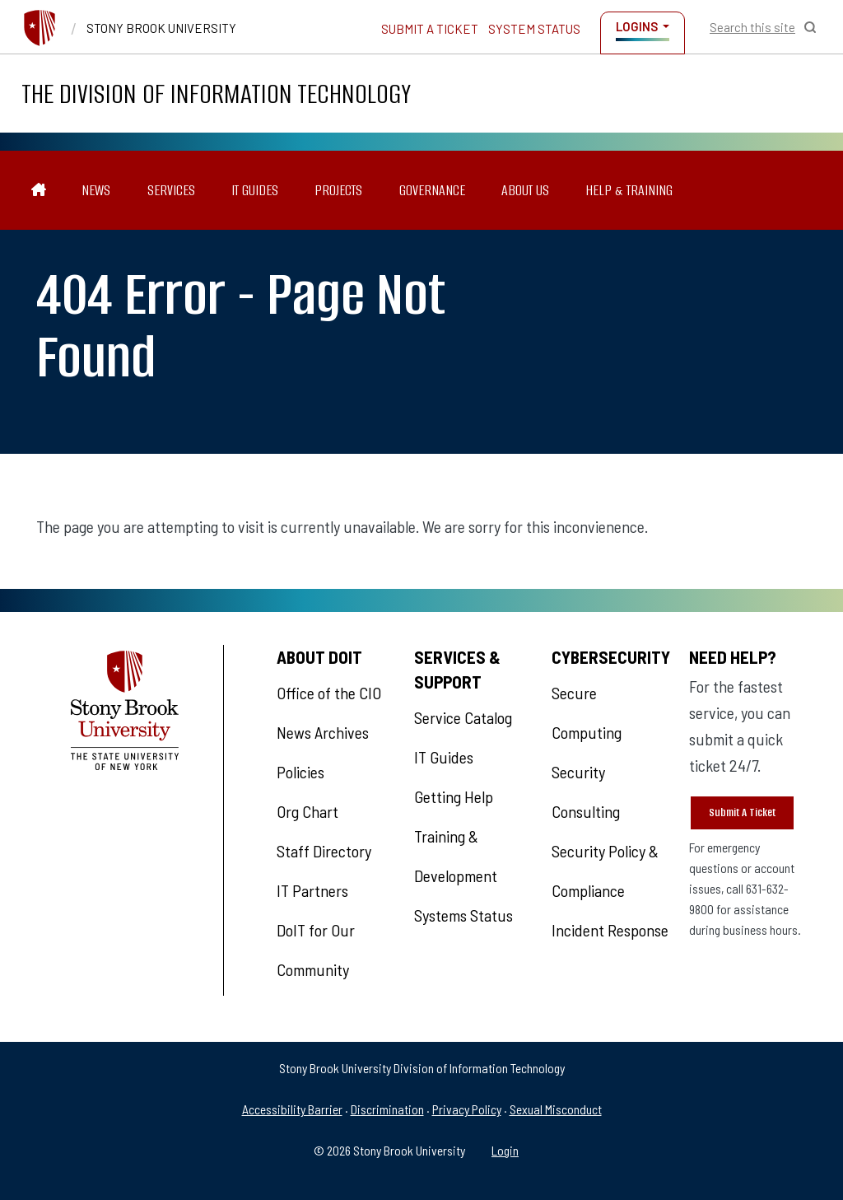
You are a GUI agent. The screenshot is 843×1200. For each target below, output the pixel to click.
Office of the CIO (329, 693)
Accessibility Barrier (292, 1109)
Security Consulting (586, 791)
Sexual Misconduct (556, 1109)
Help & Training (629, 190)
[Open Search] (763, 27)
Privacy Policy (466, 1109)
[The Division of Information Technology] (39, 190)
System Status (534, 28)
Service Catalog (463, 717)
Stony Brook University (161, 28)
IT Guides (254, 190)
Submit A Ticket (742, 812)
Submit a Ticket (429, 28)
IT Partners (312, 890)
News (96, 190)
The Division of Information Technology (216, 93)
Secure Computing (587, 712)
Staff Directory (324, 851)
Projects (338, 190)
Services (171, 190)
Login (505, 1150)
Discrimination (387, 1109)
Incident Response (610, 930)
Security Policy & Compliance (605, 870)
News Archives (323, 732)
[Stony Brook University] (39, 28)
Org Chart (307, 811)
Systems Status (463, 915)
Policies (300, 772)
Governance (432, 190)
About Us (525, 190)
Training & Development (455, 855)
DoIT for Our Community (316, 949)
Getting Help (453, 796)
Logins (637, 26)
